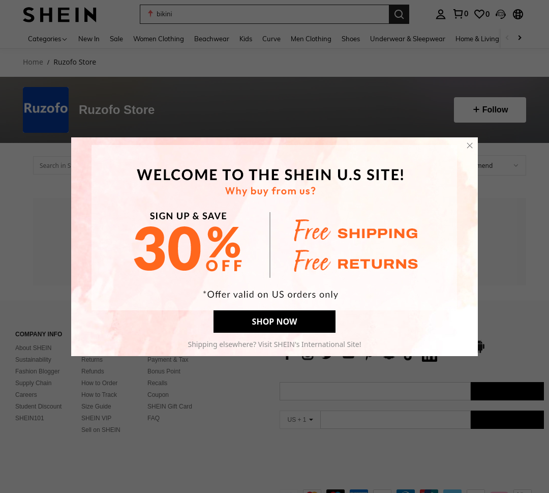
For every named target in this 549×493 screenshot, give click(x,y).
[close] (470, 143)
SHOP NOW (274, 319)
